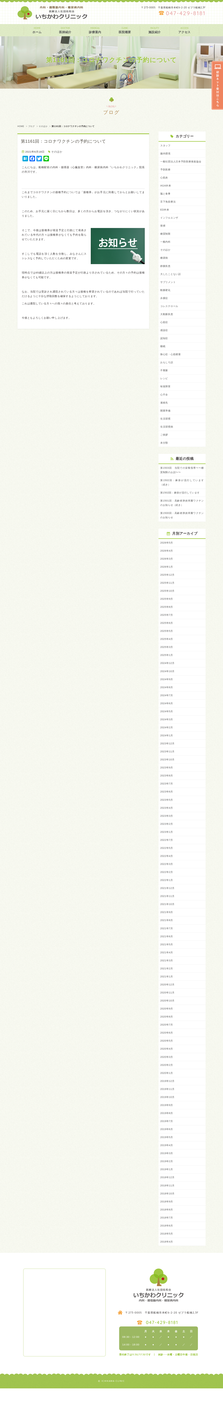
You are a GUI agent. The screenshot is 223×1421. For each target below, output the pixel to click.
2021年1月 (167, 1002)
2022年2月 (167, 894)
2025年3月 (167, 664)
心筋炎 (164, 183)
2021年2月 (167, 993)
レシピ (164, 389)
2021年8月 (167, 944)
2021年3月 (167, 985)
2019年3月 (167, 1183)
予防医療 (165, 174)
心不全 (164, 405)
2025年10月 (167, 606)
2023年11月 (167, 771)
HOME (20, 126)
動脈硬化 (165, 298)
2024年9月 (167, 697)
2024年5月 (167, 730)
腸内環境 (165, 153)
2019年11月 (167, 1117)
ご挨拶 (164, 446)
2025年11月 (167, 598)
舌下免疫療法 (168, 207)
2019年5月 (167, 1166)
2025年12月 (167, 590)
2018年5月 (167, 1265)
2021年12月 (167, 911)
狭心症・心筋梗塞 (171, 364)
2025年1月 (167, 672)
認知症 (164, 347)
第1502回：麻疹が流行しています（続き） (182, 495)
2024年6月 (167, 721)
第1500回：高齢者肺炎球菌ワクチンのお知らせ (182, 529)
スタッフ (165, 145)
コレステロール (169, 314)
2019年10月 (167, 1125)
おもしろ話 (167, 372)
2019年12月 (167, 1109)
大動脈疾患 (167, 323)
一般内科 (165, 249)
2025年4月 (167, 656)
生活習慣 (165, 430)
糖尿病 (164, 265)
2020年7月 (167, 1051)
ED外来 (165, 216)
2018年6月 (167, 1257)
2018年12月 (167, 1208)
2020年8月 (167, 1043)
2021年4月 (167, 977)
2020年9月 (167, 1035)
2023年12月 (167, 763)
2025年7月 (167, 631)
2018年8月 (167, 1241)
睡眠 (163, 356)
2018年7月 (167, 1249)
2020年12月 (167, 1010)
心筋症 (164, 331)
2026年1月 (167, 581)
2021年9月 (167, 936)
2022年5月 (167, 870)
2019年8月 (167, 1142)
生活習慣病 (167, 438)
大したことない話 (171, 282)
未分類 (164, 455)
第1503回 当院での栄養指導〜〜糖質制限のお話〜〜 (182, 482)
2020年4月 (167, 1076)
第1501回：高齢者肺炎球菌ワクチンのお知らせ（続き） (182, 516)
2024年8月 (167, 705)
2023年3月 (167, 837)
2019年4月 (167, 1175)
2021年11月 (167, 919)
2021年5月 (167, 969)
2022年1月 (167, 903)
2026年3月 (167, 573)
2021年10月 (167, 927)
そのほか (43, 126)
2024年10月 (167, 688)
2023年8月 (167, 796)
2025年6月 (167, 639)
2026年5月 (167, 557)
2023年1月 (167, 853)
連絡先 (164, 413)
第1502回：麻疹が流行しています (181, 505)
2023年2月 (167, 845)
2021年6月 (167, 960)
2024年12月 (167, 680)
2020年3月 (167, 1084)
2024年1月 (167, 754)
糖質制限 (165, 240)
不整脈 (164, 380)
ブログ (31, 126)
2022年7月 (167, 862)
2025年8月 (167, 623)
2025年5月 (167, 647)
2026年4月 (167, 565)
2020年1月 (167, 1101)
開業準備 (165, 422)
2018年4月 (167, 1274)
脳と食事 (165, 199)
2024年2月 (167, 746)
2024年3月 (167, 738)
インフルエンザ (169, 224)
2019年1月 (167, 1199)
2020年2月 (167, 1092)
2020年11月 (167, 1018)
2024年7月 (167, 713)
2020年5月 (167, 1068)
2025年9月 (167, 614)
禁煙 (163, 232)
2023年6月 (167, 812)
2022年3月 (167, 886)
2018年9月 (167, 1232)
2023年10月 (167, 779)
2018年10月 (167, 1224)
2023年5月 (167, 820)
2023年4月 (167, 829)
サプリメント (168, 290)
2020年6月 (167, 1059)
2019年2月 (167, 1191)
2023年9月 (167, 787)
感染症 (164, 339)
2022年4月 (167, 878)
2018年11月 (167, 1216)
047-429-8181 (186, 13)
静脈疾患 (165, 273)
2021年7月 (167, 952)
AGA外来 (166, 191)
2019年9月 (167, 1133)
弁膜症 (164, 306)
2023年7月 (167, 804)
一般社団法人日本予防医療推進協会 (182, 164)
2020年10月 (167, 1026)
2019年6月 (167, 1158)
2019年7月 (167, 1150)
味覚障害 (165, 397)
